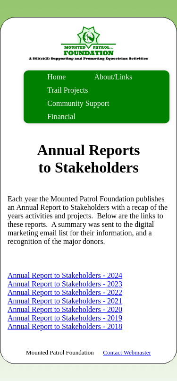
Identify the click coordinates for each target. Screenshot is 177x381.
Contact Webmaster (127, 352)
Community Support (78, 103)
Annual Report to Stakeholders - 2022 (65, 292)
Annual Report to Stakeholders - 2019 (65, 318)
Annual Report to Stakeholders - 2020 (65, 309)
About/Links (113, 77)
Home (56, 77)
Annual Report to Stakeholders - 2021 (65, 301)
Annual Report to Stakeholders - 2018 (65, 326)
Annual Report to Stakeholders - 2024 (65, 275)
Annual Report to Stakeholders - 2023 (65, 284)
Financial (61, 117)
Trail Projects (67, 90)
